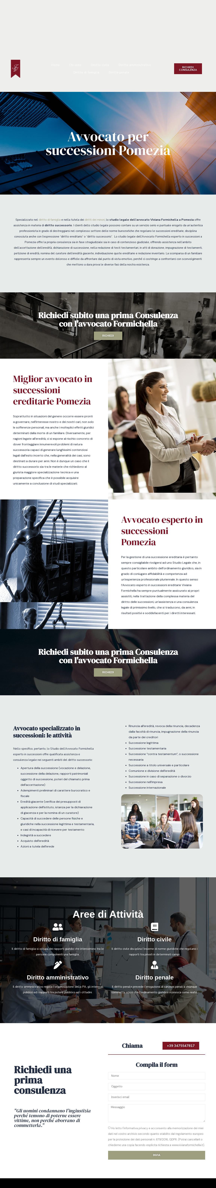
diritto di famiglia (49, 220)
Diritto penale (119, 72)
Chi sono (75, 65)
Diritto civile (100, 65)
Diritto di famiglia (86, 72)
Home (55, 65)
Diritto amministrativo (135, 65)
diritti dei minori (95, 220)
